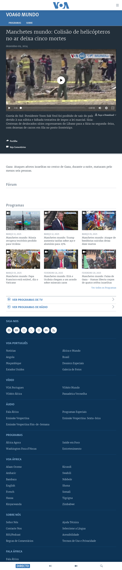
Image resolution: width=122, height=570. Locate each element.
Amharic (11, 473)
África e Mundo (71, 350)
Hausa (9, 497)
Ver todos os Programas (103, 287)
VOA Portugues (15, 387)
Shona (66, 485)
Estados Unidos (15, 369)
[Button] (11, 142)
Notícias (11, 350)
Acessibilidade (70, 534)
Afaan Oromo (14, 466)
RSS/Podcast (13, 534)
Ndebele (67, 479)
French (10, 491)
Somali (66, 491)
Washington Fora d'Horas (21, 448)
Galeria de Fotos (71, 369)
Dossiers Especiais (73, 363)
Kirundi (66, 466)
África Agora (13, 442)
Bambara (11, 479)
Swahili (66, 473)
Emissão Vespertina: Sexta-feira (81, 418)
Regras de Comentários (19, 541)
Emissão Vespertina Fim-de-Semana (27, 424)
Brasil (65, 357)
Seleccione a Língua (74, 528)
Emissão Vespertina (17, 418)
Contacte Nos (14, 528)
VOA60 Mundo (71, 387)
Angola (10, 357)
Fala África (12, 411)
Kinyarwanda (14, 504)
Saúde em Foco (71, 442)
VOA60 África (14, 393)
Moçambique (13, 363)
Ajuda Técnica (70, 522)
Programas (15, 23)
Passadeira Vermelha (74, 393)
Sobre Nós (12, 522)
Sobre (29, 23)
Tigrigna (67, 497)
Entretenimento (71, 448)
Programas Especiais (74, 411)
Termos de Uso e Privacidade (79, 541)
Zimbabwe (68, 504)
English (10, 485)
